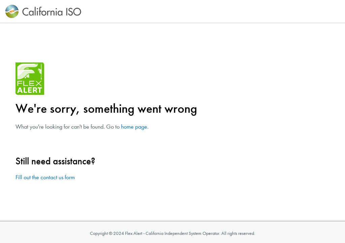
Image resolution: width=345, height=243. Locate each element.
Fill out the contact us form (45, 177)
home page (134, 126)
